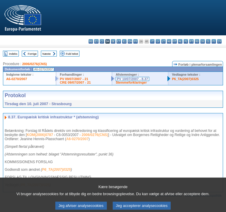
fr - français (135, 41)
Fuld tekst (72, 53)
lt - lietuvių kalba (163, 41)
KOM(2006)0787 (40, 135)
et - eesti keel (119, 41)
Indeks (13, 53)
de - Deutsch (113, 41)
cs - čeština (102, 41)
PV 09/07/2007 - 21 (74, 79)
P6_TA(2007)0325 (185, 79)
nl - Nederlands (180, 41)
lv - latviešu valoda (158, 41)
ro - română (197, 41)
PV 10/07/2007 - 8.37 (132, 79)
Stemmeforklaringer (131, 82)
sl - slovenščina (208, 41)
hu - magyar (169, 41)
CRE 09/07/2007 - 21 (75, 82)
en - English (130, 41)
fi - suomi (214, 41)
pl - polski (186, 41)
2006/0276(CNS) (34, 64)
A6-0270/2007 (16, 79)
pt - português (191, 41)
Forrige (32, 53)
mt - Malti (174, 41)
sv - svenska (219, 41)
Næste (46, 53)
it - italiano (152, 41)
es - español (96, 41)
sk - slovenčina (202, 41)
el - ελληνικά (124, 41)
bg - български (91, 41)
